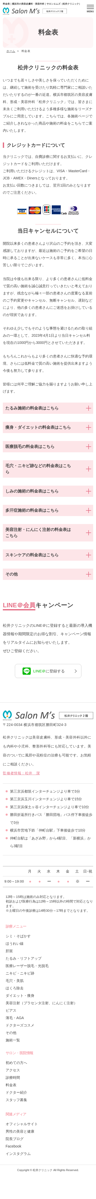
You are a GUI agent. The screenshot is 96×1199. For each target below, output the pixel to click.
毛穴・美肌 (15, 981)
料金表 (11, 1085)
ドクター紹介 (16, 1092)
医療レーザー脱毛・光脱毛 (27, 966)
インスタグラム (18, 1154)
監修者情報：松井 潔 (21, 773)
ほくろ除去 (15, 988)
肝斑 (9, 951)
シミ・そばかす (18, 936)
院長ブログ (15, 1139)
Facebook (13, 1146)
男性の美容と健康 (20, 1131)
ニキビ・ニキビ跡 (20, 973)
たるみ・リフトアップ (23, 958)
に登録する (44, 671)
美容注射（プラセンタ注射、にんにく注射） (41, 1003)
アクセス (13, 1070)
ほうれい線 (15, 943)
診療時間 (13, 1077)
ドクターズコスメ (20, 1025)
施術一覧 (13, 1040)
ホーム (10, 51)
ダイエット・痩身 (20, 995)
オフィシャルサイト (22, 1124)
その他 (11, 1033)
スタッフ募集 (16, 1100)
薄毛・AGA (15, 1018)
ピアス (11, 1010)
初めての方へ (16, 1063)
